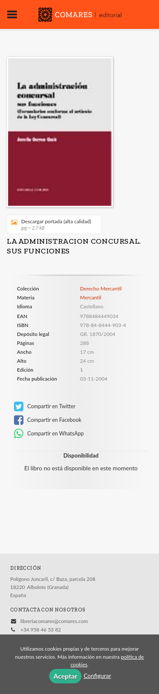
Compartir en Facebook (47, 420)
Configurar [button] (97, 675)
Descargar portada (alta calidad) (51, 224)
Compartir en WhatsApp (49, 433)
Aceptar (65, 676)
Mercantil (90, 297)
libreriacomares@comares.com (54, 621)
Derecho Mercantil (101, 288)
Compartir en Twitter (44, 406)
